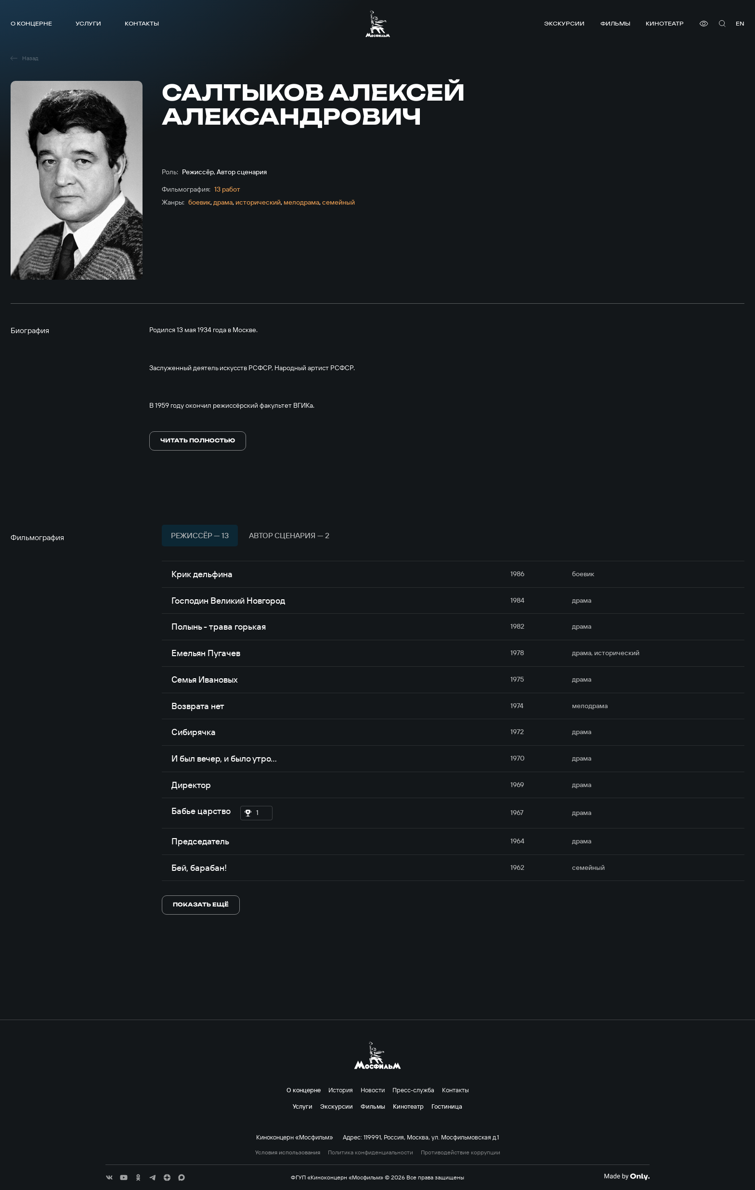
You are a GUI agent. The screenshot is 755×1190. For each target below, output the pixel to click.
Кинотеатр (665, 23)
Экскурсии (564, 23)
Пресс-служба (413, 1090)
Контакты (142, 23)
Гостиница (446, 1106)
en (740, 23)
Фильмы (615, 23)
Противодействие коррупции (460, 1152)
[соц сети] (109, 1177)
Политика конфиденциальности (370, 1152)
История (340, 1090)
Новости (373, 1090)
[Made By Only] (627, 1176)
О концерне (31, 23)
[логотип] (377, 23)
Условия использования (287, 1152)
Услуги (88, 23)
